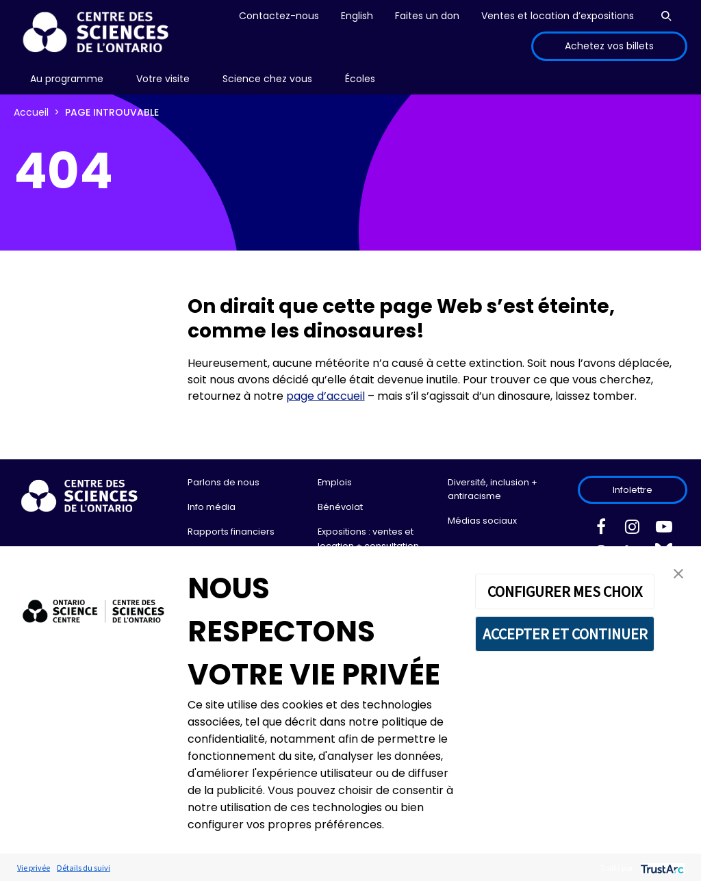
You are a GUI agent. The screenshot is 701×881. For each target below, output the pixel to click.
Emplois (335, 482)
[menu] (67, 79)
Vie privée (33, 868)
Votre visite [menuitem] (163, 79)
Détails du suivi (83, 868)
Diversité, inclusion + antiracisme (492, 489)
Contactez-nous (279, 16)
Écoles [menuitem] (360, 79)
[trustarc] (661, 867)
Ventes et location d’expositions (557, 16)
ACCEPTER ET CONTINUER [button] (565, 633)
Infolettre (632, 490)
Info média (211, 507)
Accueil (31, 112)
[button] (678, 572)
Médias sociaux (482, 520)
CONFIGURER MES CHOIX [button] (564, 591)
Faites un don (427, 16)
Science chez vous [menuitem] (267, 79)
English (357, 16)
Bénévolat (340, 507)
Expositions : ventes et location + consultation (368, 538)
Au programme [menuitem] (66, 79)
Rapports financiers (231, 531)
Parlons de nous (223, 482)
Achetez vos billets (609, 46)
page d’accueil (325, 396)
